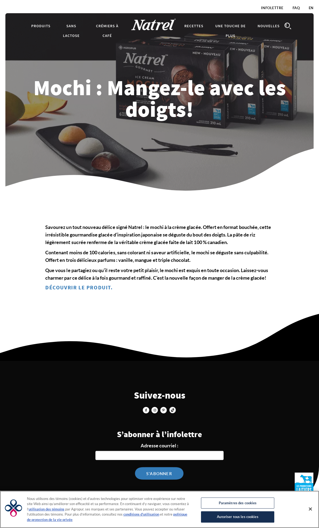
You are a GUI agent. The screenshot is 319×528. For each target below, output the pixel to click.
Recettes (193, 26)
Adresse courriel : (159, 445)
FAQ (296, 8)
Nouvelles (269, 26)
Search (288, 26)
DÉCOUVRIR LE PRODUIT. (79, 287)
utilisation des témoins (46, 509)
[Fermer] (310, 509)
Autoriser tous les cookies (237, 517)
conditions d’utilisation (141, 514)
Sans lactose (71, 31)
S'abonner (159, 473)
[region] (159, 509)
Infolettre (272, 8)
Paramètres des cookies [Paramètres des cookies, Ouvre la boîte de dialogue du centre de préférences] (238, 503)
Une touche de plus (230, 31)
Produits (41, 26)
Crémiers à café (107, 31)
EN (311, 8)
